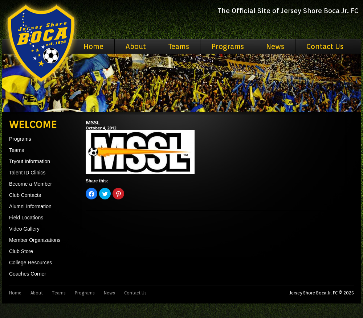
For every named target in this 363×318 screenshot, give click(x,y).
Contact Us (324, 46)
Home (93, 46)
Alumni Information (30, 206)
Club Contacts (25, 195)
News (275, 46)
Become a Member (30, 184)
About (136, 46)
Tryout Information (29, 161)
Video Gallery (24, 229)
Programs (227, 46)
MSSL (93, 122)
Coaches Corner (27, 274)
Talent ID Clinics (27, 172)
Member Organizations (35, 240)
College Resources (30, 262)
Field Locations (26, 217)
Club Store (21, 251)
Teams (178, 46)
